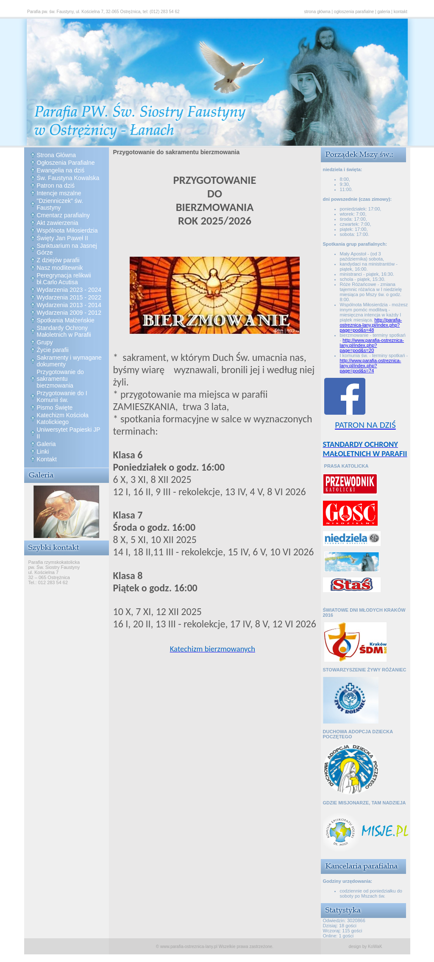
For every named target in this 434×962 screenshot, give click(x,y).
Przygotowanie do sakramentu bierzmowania (60, 379)
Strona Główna (56, 155)
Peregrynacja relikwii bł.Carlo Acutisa (64, 279)
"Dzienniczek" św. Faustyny (60, 204)
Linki (43, 451)
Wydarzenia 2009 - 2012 (69, 312)
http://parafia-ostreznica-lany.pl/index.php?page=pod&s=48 (371, 325)
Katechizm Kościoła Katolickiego (63, 418)
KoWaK (375, 946)
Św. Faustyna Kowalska (68, 178)
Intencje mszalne (59, 193)
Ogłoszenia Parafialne (66, 162)
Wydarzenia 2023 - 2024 (69, 289)
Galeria (46, 444)
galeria (384, 11)
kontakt (400, 11)
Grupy (45, 342)
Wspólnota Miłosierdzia (67, 230)
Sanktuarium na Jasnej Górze (67, 249)
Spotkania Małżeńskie (66, 320)
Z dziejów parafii (58, 260)
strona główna (317, 11)
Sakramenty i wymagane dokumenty (69, 361)
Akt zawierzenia (57, 222)
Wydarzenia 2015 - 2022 (69, 297)
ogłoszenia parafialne (354, 11)
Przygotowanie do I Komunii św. (62, 396)
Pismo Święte (55, 407)
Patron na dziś (56, 185)
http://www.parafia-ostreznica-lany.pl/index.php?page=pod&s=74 (370, 365)
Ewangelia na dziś (61, 170)
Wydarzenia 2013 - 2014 (69, 305)
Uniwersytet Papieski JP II (68, 433)
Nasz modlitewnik (60, 267)
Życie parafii (53, 350)
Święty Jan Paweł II (62, 238)
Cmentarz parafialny (63, 215)
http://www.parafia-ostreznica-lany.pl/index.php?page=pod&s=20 (372, 345)
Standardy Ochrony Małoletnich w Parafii (64, 331)
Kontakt (47, 459)
